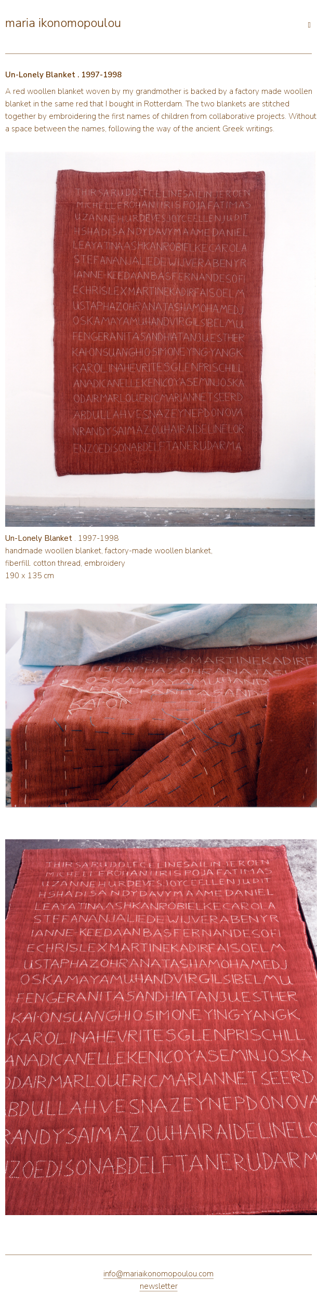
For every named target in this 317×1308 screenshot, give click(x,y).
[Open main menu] (126, 22)
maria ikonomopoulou (63, 23)
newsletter (159, 1286)
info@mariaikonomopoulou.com (158, 1274)
